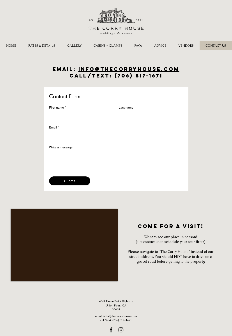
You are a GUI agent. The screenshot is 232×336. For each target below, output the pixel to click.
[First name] (80, 115)
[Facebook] (111, 330)
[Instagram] (121, 330)
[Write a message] (116, 161)
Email (54, 127)
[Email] (115, 135)
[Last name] (150, 115)
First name (57, 107)
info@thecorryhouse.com (128, 69)
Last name (126, 107)
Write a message (61, 147)
